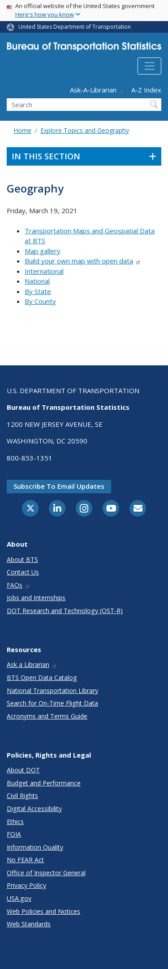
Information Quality (35, 847)
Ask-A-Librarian (97, 89)
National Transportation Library (52, 690)
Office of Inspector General (46, 872)
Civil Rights (22, 795)
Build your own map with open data (83, 260)
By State (38, 291)
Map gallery (42, 250)
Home (22, 130)
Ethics (15, 821)
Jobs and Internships (36, 597)
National (37, 280)
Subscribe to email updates (58, 486)
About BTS (22, 559)
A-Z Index (146, 89)
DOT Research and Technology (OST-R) (65, 610)
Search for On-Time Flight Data (52, 703)
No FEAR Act (25, 859)
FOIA (14, 834)
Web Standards (29, 924)
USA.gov (19, 898)
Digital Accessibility (34, 808)
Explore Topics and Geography (84, 130)
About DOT (23, 770)
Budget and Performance (44, 783)
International (44, 271)
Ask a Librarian (32, 664)
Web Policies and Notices (43, 911)
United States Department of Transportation (74, 27)
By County (40, 301)
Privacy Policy (26, 885)
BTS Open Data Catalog (42, 677)
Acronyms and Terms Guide (47, 716)
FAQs (18, 585)
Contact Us (23, 572)
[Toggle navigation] (149, 66)
